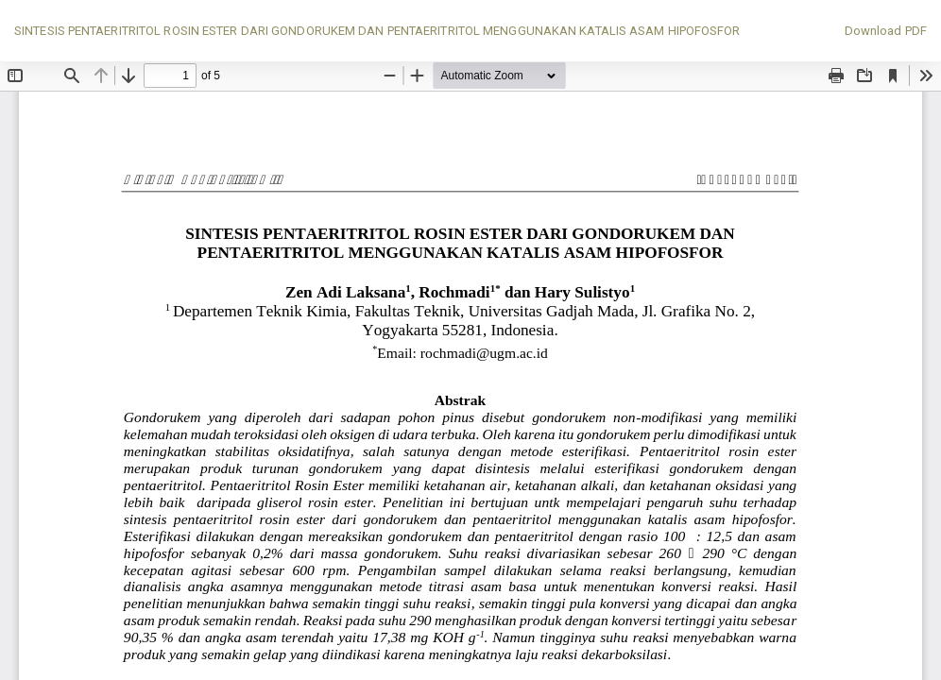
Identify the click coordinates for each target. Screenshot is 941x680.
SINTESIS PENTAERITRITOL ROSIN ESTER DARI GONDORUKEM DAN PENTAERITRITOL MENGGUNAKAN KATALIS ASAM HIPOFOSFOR (377, 31)
